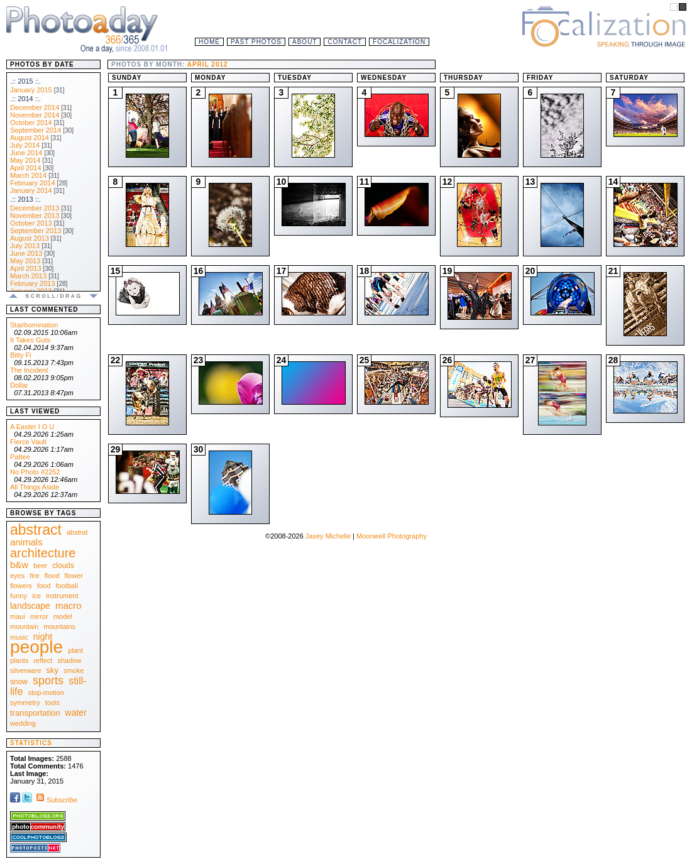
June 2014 (26, 152)
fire (34, 575)
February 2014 (32, 183)
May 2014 (25, 160)
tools (52, 702)
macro (68, 605)
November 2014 (34, 115)
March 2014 (28, 175)
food (43, 585)
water (76, 713)
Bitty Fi (20, 355)
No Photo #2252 (35, 472)
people (36, 647)
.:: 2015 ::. (25, 81)
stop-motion (46, 692)
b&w (19, 564)
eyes (17, 575)
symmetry (25, 702)
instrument (62, 595)
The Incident (29, 370)
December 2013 (34, 208)
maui (17, 616)
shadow (69, 660)
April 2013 (25, 268)
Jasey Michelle (328, 536)
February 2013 (32, 283)
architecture (43, 553)
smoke (73, 670)
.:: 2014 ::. (25, 98)
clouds (63, 565)
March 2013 (28, 276)
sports (48, 680)
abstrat (77, 532)
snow (19, 681)
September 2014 (35, 130)
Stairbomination (34, 325)
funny (18, 595)
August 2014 (29, 137)
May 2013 (25, 261)
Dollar (19, 385)
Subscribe (55, 800)
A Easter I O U (32, 426)
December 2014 (34, 107)
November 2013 (34, 215)
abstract (36, 530)
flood (52, 575)
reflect (42, 660)
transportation (35, 713)
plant (75, 650)
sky (53, 670)
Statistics (31, 743)
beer (40, 565)
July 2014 (25, 145)
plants (19, 660)
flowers (21, 585)
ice (36, 595)
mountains (59, 626)
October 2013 (31, 223)
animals (26, 542)
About (304, 41)
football (66, 585)
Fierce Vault (28, 442)
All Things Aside (34, 487)
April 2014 (25, 168)
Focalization (399, 41)
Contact (344, 41)
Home (209, 41)
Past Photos (256, 41)
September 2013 (35, 230)
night (42, 637)
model (62, 616)
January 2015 (31, 90)
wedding (23, 723)
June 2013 (26, 253)
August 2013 (29, 238)
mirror (39, 616)
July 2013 (25, 245)
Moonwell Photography (391, 536)
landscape (30, 606)
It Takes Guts (30, 340)
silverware (25, 670)
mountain (24, 626)
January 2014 (31, 190)
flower (74, 575)
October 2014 (31, 122)
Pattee (20, 457)
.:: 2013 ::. (25, 199)
